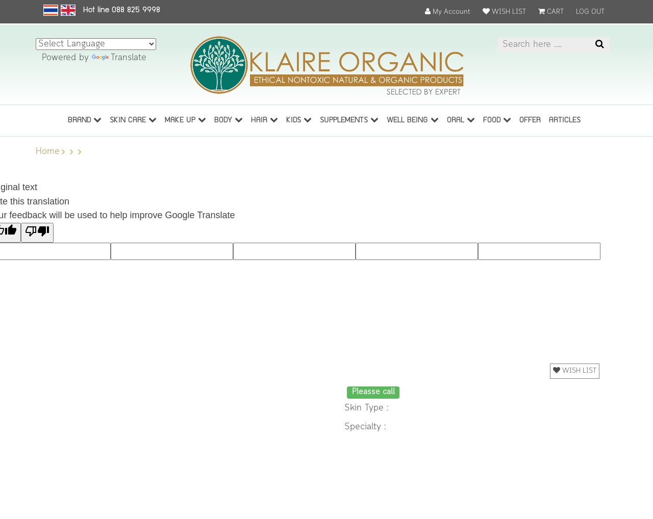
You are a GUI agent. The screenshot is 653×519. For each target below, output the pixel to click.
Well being (413, 119)
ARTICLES (565, 120)
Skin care (133, 119)
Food (497, 119)
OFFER (530, 120)
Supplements (349, 119)
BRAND (85, 119)
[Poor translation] (37, 233)
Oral (461, 119)
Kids (299, 119)
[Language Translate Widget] (96, 44)
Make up (185, 119)
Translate (119, 58)
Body (228, 119)
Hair (264, 119)
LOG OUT (590, 12)
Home (48, 152)
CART (551, 12)
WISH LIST (504, 12)
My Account (447, 12)
